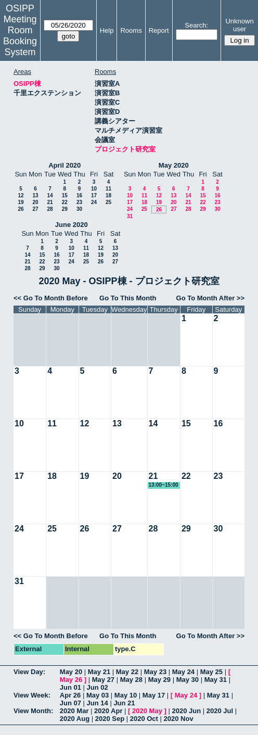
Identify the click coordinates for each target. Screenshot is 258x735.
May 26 (71, 679)
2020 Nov (179, 719)
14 (50, 195)
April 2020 (64, 165)
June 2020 (71, 225)
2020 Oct (144, 719)
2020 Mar (74, 711)
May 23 (155, 672)
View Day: (29, 672)
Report (159, 30)
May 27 (103, 679)
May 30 (187, 679)
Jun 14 (97, 703)
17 (94, 195)
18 (108, 195)
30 (79, 209)
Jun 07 (70, 703)
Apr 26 (70, 695)
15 (65, 195)
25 (108, 202)
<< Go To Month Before (51, 298)
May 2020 (174, 165)
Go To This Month (128, 298)
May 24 (183, 672)
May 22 (127, 672)
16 (79, 195)
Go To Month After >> (210, 298)
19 (20, 202)
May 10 (125, 695)
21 (50, 202)
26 (20, 209)
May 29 (159, 679)
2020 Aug (74, 719)
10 (94, 189)
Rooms (130, 30)
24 (94, 202)
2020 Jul (220, 711)
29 (65, 209)
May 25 (211, 672)
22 (65, 202)
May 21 (99, 672)
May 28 (131, 679)
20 (35, 202)
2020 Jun (186, 711)
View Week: (32, 695)
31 (130, 216)
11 (108, 189)
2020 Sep (109, 719)
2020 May (147, 711)
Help (107, 30)
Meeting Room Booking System (20, 35)
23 (79, 202)
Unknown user (239, 25)
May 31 (215, 679)
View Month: (33, 711)
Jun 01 (70, 687)
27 (35, 209)
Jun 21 (124, 703)
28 (50, 209)
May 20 (71, 672)
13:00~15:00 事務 (163, 485)
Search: (196, 25)
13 (35, 195)
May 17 (154, 695)
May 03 (97, 695)
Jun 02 (97, 687)
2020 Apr (108, 711)
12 (20, 195)
